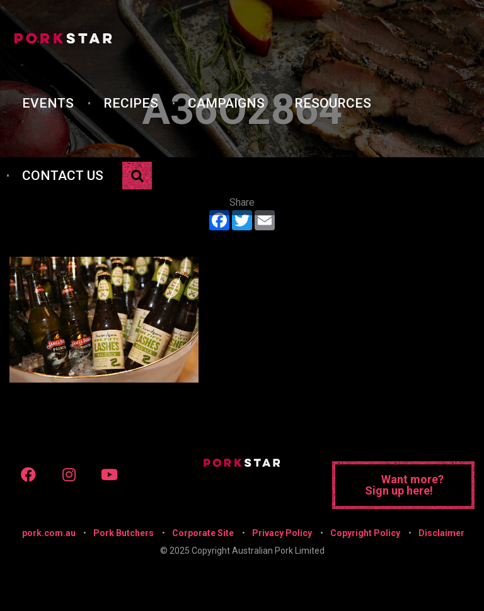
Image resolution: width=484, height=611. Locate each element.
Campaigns (226, 103)
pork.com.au (49, 533)
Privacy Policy (282, 533)
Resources (332, 103)
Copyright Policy (365, 533)
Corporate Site (203, 533)
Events (48, 103)
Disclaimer (441, 533)
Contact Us (62, 175)
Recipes (130, 103)
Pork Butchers (123, 533)
